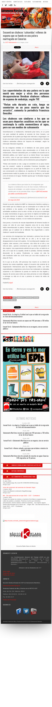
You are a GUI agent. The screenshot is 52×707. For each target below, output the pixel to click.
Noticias (45, 2)
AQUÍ (11, 283)
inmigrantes (20, 297)
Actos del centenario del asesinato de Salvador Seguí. (19, 487)
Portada (35, 297)
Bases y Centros (7, 2)
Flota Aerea (27, 2)
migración (29, 297)
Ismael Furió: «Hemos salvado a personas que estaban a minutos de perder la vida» (26, 449)
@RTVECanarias (42, 191)
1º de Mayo (6, 479)
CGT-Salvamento (11, 42)
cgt (14, 297)
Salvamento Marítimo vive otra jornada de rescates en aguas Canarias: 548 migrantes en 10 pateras (26, 457)
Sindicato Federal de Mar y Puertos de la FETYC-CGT (26, 465)
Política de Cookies (9, 575)
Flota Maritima (37, 2)
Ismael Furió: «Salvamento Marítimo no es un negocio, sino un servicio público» (25, 327)
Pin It (36, 47)
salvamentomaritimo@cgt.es (11, 585)
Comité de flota (17, 2)
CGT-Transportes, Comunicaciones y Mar (23, 477)
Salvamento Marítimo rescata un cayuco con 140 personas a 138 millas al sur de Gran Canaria (26, 321)
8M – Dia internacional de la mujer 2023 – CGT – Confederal (21, 495)
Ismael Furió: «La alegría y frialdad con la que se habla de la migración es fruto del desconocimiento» (26, 315)
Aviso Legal (6, 571)
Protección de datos (9, 573)
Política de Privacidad (9, 600)
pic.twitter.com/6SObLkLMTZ (17, 194)
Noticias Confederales (18, 471)
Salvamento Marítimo (10, 300)
